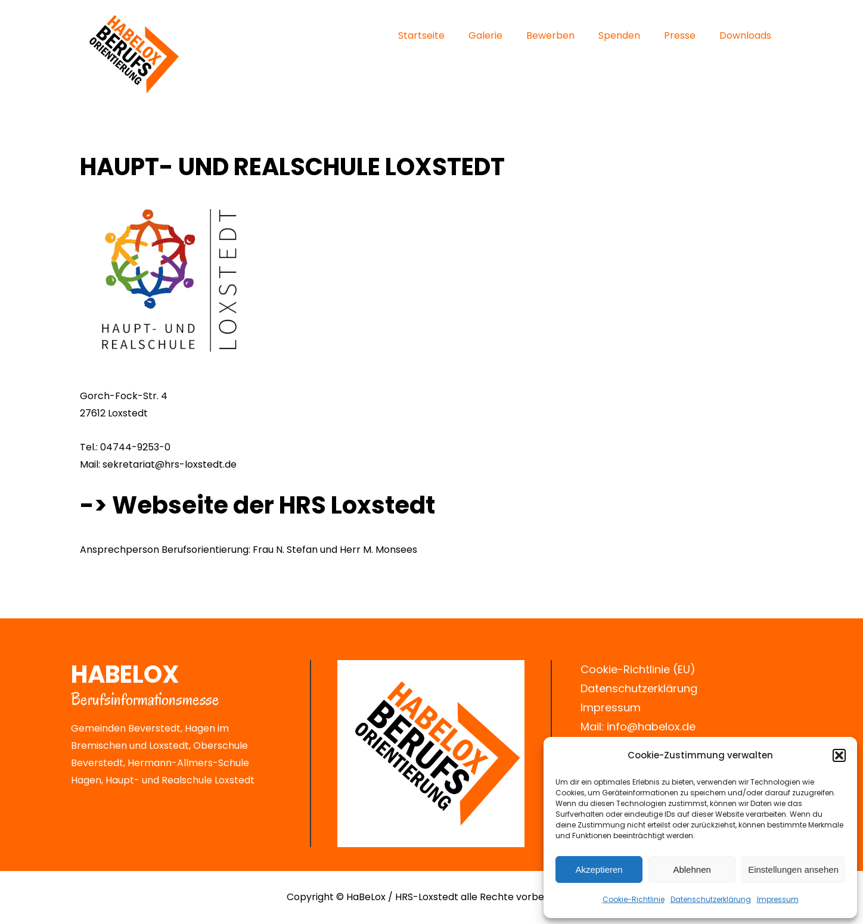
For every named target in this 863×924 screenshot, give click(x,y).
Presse (680, 35)
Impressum (778, 899)
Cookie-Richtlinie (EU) (638, 669)
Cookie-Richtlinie (634, 899)
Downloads (745, 35)
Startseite (421, 35)
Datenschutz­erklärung (710, 899)
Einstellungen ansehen (793, 869)
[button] (839, 755)
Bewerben (550, 35)
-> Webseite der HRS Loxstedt (257, 505)
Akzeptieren (598, 869)
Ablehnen (691, 869)
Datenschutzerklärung (638, 688)
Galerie (485, 35)
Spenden (619, 35)
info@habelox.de (651, 726)
